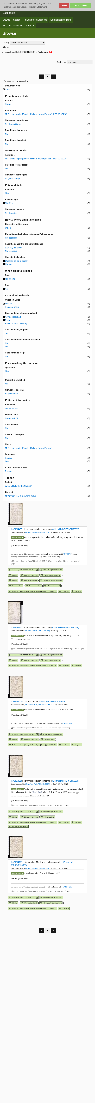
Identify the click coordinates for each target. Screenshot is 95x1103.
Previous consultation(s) (18, 826)
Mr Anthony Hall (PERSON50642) (37, 532)
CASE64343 (16, 627)
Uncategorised (47, 739)
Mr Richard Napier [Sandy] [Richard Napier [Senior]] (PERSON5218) (32, 591)
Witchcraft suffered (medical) (51, 580)
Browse (6, 20)
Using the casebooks (12, 25)
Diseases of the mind (29, 575)
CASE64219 (16, 862)
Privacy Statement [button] (38, 7)
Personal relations (33, 586)
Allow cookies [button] (81, 5)
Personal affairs (15, 586)
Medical (13, 575)
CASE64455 (16, 529)
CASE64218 (67, 723)
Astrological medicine (60, 20)
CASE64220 (16, 702)
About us (30, 25)
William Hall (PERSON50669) (65, 529)
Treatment (64, 591)
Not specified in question (50, 575)
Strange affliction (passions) (51, 903)
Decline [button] (64, 5)
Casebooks (9, 12)
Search (16, 20)
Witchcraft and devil (29, 580)
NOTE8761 (67, 554)
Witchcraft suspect (52, 586)
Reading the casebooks (35, 20)
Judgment (76, 591)
